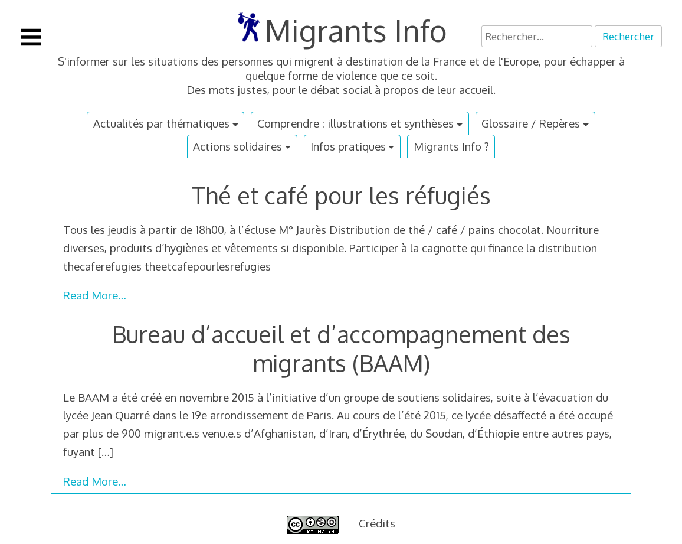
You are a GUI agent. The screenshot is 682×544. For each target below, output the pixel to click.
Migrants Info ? (451, 146)
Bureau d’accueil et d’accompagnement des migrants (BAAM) (341, 348)
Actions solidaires (237, 146)
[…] (105, 451)
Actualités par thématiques (161, 123)
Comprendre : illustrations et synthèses (355, 123)
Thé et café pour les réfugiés (341, 195)
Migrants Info (356, 30)
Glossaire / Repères (530, 123)
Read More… (94, 295)
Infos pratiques (348, 146)
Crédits (377, 523)
